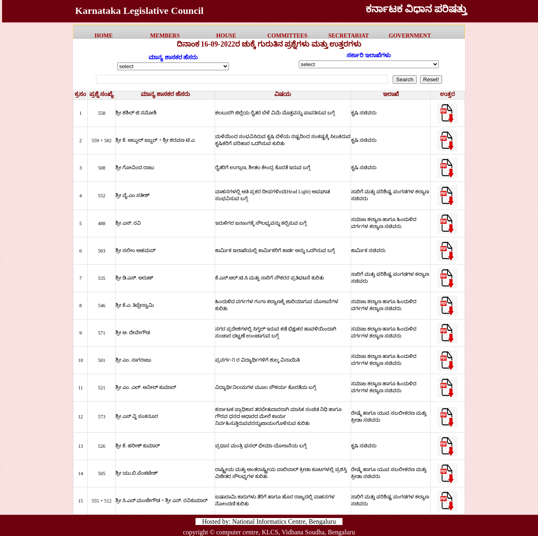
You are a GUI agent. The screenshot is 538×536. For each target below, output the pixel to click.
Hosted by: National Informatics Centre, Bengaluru (269, 521)
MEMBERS (165, 36)
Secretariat (348, 36)
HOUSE (226, 36)
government (410, 36)
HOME (104, 36)
